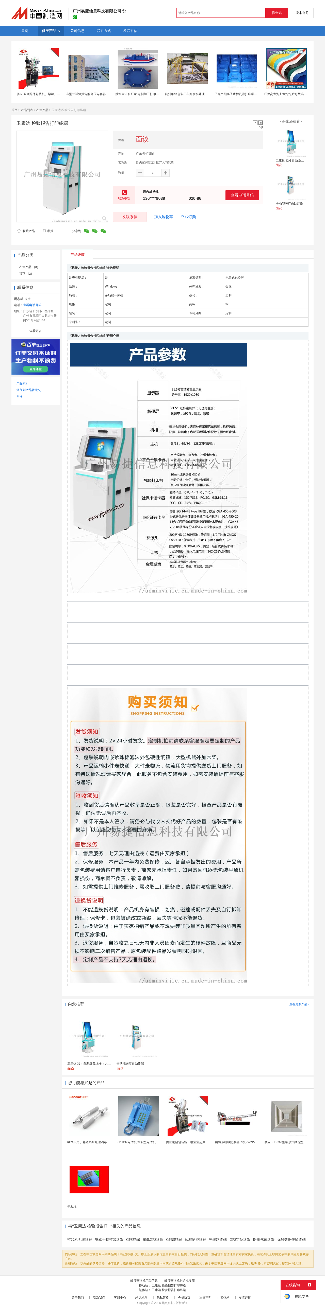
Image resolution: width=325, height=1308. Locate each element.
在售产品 (42, 110)
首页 (14, 110)
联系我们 (99, 1297)
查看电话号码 (242, 195)
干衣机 (71, 1207)
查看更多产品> (299, 1004)
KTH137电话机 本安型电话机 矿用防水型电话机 (149, 1142)
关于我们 (78, 1297)
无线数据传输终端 (291, 1240)
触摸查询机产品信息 (144, 1280)
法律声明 (205, 1297)
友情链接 (245, 1297)
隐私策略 (163, 1297)
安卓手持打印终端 (109, 1240)
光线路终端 (218, 1240)
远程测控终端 (195, 1240)
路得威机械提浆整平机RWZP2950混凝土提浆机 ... (248, 1142)
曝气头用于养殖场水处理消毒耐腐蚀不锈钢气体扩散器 (103, 1142)
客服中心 (120, 1297)
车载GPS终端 (153, 1240)
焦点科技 (168, 1303)
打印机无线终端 (79, 1240)
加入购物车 (163, 217)
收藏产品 (26, 231)
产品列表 (27, 110)
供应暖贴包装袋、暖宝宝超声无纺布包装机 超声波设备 (203, 1142)
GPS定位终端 (240, 1240)
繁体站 (225, 1297)
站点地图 (141, 1297)
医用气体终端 (263, 1240)
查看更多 (35, 331)
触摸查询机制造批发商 (179, 1280)
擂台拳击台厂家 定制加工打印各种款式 (142, 94)
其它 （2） (26, 273)
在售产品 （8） (29, 267)
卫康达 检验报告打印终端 (169, 1285)
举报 (47, 231)
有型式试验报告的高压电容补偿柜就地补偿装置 (98, 94)
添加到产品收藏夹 (29, 390)
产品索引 (23, 383)
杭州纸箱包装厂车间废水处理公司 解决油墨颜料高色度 (202, 94)
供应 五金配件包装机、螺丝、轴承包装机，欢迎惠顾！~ (54, 94)
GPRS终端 (174, 1240)
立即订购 (188, 217)
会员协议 (184, 1297)
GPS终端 (133, 1240)
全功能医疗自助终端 (289, 203)
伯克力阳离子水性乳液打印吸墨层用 (239, 94)
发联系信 (129, 217)
